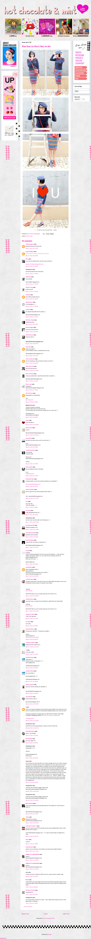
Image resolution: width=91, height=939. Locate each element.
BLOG (27, 637)
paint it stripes (29, 590)
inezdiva (28, 309)
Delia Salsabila (29, 540)
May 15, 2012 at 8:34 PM (32, 331)
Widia (27, 879)
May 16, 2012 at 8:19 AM (32, 402)
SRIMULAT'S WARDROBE (32, 854)
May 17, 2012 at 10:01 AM (32, 522)
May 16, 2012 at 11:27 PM (32, 498)
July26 (27, 550)
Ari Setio (28, 621)
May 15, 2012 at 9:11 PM (32, 355)
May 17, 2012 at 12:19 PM (32, 529)
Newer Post (25, 914)
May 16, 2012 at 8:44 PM (32, 486)
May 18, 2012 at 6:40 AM (32, 625)
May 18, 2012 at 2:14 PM (32, 654)
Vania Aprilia (29, 467)
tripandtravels (29, 847)
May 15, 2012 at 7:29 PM (32, 284)
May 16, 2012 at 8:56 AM (32, 417)
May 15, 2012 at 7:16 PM (32, 273)
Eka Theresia (29, 393)
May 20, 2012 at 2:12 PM (32, 813)
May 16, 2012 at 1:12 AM (32, 381)
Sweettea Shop (30, 657)
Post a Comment (28, 906)
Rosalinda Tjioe (30, 479)
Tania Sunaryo (29, 335)
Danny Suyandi (30, 684)
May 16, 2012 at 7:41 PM (32, 475)
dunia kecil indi (30, 366)
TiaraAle (28, 294)
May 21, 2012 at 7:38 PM (32, 843)
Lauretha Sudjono (30, 642)
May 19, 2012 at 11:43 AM (32, 720)
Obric (27, 839)
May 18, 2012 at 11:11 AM (32, 646)
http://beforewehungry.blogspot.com (34, 458)
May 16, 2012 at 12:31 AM (32, 370)
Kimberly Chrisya (30, 890)
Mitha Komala (29, 803)
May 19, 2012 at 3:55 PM (32, 758)
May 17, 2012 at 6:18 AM (32, 507)
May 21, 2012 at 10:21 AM (32, 822)
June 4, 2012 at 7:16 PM (32, 903)
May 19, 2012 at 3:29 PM (32, 742)
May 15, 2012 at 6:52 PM (32, 255)
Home (46, 914)
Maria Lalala (29, 427)
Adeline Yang (29, 287)
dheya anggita (29, 327)
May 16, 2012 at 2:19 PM (32, 447)
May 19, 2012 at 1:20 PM (32, 735)
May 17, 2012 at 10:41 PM (32, 611)
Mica (27, 259)
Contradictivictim (30, 718)
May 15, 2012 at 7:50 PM (32, 306)
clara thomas (29, 696)
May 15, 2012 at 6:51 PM (32, 248)
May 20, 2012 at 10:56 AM (32, 800)
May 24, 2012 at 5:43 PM (32, 876)
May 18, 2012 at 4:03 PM (32, 693)
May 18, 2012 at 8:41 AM (32, 639)
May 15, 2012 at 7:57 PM (32, 316)
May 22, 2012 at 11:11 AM (32, 851)
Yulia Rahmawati (30, 731)
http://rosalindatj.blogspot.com (33, 484)
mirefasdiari (29, 567)
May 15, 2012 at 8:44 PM (32, 343)
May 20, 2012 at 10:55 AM (32, 791)
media (27, 817)
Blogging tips (3, 938)
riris (27, 501)
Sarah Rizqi (29, 438)
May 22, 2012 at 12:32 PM (32, 869)
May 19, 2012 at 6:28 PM (32, 782)
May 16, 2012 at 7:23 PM (32, 463)
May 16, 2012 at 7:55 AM (32, 390)
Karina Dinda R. (30, 629)
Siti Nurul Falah (30, 320)
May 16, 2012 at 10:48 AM (32, 424)
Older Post (66, 914)
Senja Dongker (29, 244)
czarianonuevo (29, 579)
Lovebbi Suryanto (30, 450)
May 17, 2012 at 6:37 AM (32, 514)
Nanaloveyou (29, 302)
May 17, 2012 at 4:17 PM (32, 547)
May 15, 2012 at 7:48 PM (32, 299)
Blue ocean (29, 384)
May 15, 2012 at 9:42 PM (32, 363)
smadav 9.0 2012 (30, 614)
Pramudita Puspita (30, 532)
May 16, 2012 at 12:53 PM (32, 435)
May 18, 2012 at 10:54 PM (32, 704)
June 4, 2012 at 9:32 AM (32, 894)
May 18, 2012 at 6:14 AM (32, 618)
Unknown (28, 346)
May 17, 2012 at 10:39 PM (32, 576)
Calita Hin (28, 276)
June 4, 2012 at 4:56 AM (32, 887)
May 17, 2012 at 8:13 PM (32, 564)
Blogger (50, 934)
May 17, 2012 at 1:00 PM (32, 537)
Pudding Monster (30, 473)
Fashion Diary (29, 236)
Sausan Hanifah (30, 489)
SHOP (37, 637)
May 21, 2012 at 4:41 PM (32, 836)
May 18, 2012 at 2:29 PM (32, 667)
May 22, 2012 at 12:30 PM (32, 860)
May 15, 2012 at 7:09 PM (32, 266)
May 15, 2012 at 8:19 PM (32, 324)
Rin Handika (29, 738)
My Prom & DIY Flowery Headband (49, 715)
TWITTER (32, 637)
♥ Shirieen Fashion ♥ (31, 826)
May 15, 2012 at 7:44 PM (32, 291)
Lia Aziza (28, 510)
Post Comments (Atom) (49, 918)
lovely (27, 420)
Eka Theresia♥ (29, 400)
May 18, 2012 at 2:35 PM (32, 681)
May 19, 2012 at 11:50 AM (32, 728)
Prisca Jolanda (30, 373)
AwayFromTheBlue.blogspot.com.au (34, 264)
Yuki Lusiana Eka (30, 359)
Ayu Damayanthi (30, 525)
